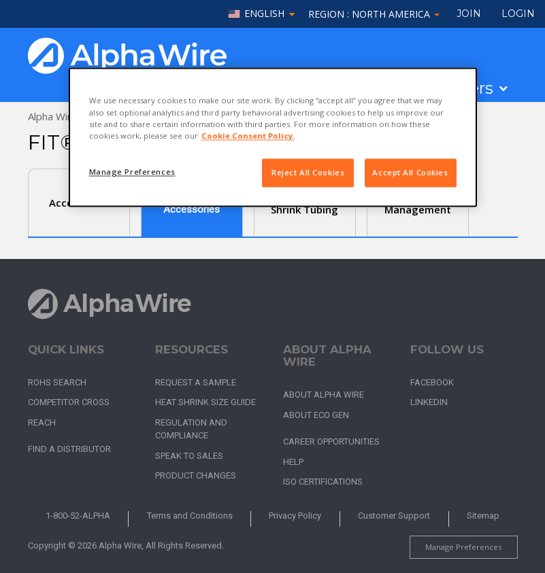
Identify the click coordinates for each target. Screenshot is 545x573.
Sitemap (483, 515)
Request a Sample (195, 382)
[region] (273, 137)
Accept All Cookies (410, 172)
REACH (42, 422)
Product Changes (195, 475)
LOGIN (518, 13)
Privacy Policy (295, 515)
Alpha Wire (53, 116)
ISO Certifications (323, 481)
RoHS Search (57, 382)
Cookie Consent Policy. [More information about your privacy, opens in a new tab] (248, 136)
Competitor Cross (69, 402)
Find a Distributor (69, 449)
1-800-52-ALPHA (78, 515)
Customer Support (394, 515)
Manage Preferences (463, 547)
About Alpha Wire (323, 394)
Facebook (432, 382)
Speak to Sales (189, 456)
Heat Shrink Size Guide (205, 402)
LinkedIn (429, 402)
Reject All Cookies (307, 172)
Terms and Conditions (190, 515)
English (264, 14)
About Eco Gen (316, 415)
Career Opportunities (331, 441)
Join (469, 13)
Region (374, 13)
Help (293, 462)
